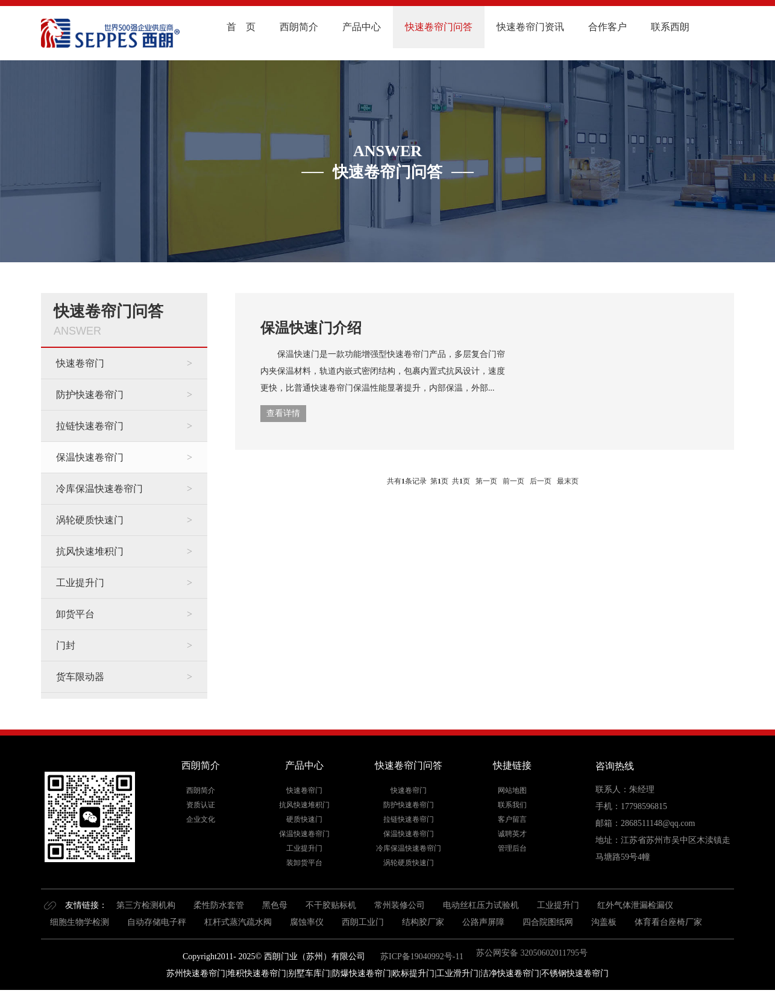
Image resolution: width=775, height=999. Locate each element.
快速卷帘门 (80, 363)
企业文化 (200, 819)
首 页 (241, 27)
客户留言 (512, 819)
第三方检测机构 (145, 905)
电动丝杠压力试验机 (481, 905)
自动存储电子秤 (156, 922)
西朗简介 (299, 27)
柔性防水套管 (218, 905)
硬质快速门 (304, 819)
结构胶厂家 (423, 922)
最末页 (568, 481)
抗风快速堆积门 (90, 551)
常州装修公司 (399, 905)
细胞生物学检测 (79, 922)
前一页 (513, 481)
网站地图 (512, 790)
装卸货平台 (304, 863)
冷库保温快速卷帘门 (99, 489)
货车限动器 (80, 677)
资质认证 (200, 805)
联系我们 (512, 805)
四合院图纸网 (547, 922)
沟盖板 (604, 922)
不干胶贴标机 (331, 905)
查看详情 (283, 413)
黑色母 (274, 905)
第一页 (486, 481)
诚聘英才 (512, 834)
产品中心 (361, 27)
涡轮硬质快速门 (90, 520)
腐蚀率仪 (307, 922)
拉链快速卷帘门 (90, 426)
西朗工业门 (363, 922)
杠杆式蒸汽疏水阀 (238, 922)
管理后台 (512, 848)
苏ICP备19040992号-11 (420, 956)
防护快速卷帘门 (90, 394)
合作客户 (607, 27)
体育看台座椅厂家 (668, 922)
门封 (65, 645)
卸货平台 (75, 614)
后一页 (540, 481)
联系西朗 (670, 27)
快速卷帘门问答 (438, 27)
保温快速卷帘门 (90, 457)
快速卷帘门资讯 (530, 27)
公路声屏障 (483, 922)
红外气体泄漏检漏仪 (635, 905)
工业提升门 (80, 583)
